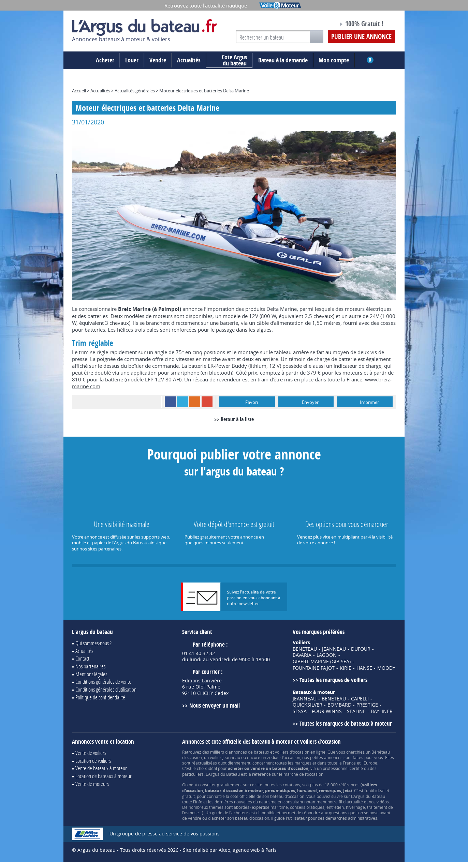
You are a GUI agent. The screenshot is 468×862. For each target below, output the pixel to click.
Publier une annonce (361, 36)
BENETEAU (305, 649)
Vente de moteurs (92, 784)
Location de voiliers (93, 761)
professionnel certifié (343, 768)
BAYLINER (382, 711)
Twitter (182, 401)
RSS (194, 401)
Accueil (79, 91)
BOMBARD (339, 705)
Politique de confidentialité (100, 697)
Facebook (170, 401)
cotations (291, 784)
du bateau (229, 60)
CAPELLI (360, 699)
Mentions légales (91, 674)
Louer (131, 60)
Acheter (105, 60)
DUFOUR (360, 649)
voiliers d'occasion (292, 752)
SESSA (300, 711)
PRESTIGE (367, 705)
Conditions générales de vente (103, 681)
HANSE (364, 668)
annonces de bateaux (249, 752)
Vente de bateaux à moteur (101, 768)
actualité (355, 801)
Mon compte (334, 60)
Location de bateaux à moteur (103, 776)
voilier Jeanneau (225, 757)
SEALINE (356, 711)
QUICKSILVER (307, 705)
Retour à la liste (237, 419)
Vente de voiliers (90, 753)
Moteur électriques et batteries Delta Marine (204, 91)
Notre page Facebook (320, 24)
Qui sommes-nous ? (93, 643)
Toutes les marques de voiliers (333, 680)
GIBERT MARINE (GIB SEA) (322, 662)
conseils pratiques (307, 807)
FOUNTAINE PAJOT (314, 668)
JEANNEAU (334, 649)
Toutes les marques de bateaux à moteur (345, 723)
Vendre (157, 60)
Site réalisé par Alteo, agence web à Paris (230, 850)
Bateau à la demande (283, 60)
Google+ (207, 401)
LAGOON (327, 655)
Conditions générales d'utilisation (105, 689)
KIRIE (345, 668)
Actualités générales (135, 91)
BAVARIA (302, 655)
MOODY (386, 668)
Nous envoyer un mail (214, 705)
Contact (82, 658)
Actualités (189, 60)
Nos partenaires (90, 666)
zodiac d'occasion (283, 757)
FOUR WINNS (327, 711)
